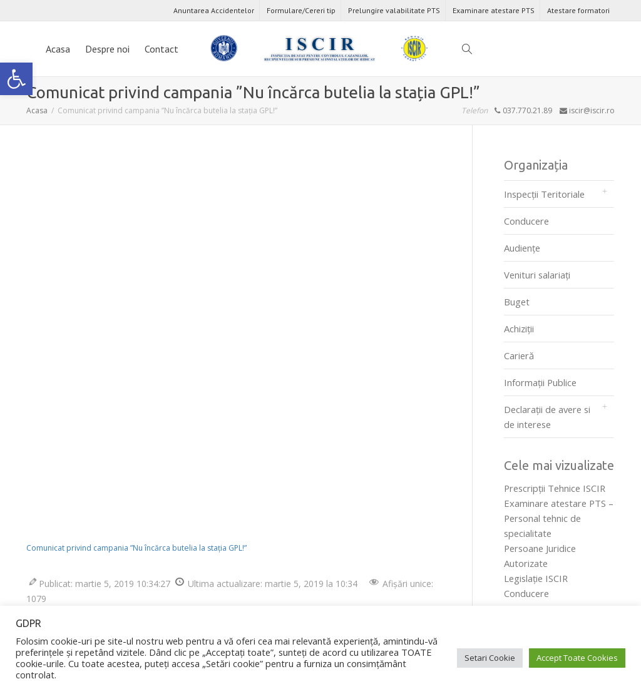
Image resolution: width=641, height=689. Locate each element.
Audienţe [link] (522, 248)
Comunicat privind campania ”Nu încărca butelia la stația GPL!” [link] (136, 548)
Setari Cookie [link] (489, 657)
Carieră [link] (519, 355)
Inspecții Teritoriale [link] (544, 194)
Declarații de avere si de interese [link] (547, 417)
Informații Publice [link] (540, 382)
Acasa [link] (58, 49)
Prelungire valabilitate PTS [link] (394, 10)
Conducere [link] (526, 221)
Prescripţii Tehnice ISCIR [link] (554, 488)
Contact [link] (161, 49)
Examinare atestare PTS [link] (494, 10)
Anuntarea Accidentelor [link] (213, 10)
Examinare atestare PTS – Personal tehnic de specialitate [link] (558, 518)
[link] (16, 79)
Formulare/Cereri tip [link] (301, 10)
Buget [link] (517, 301)
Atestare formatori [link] (578, 10)
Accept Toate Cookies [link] (577, 657)
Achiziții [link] (519, 328)
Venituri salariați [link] (537, 274)
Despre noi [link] (107, 49)
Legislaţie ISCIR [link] (536, 578)
